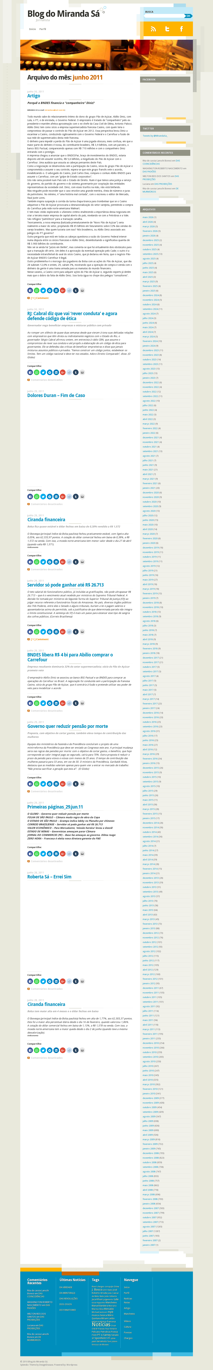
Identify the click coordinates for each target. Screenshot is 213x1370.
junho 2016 (148, 740)
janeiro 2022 (149, 433)
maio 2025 (148, 272)
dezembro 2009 (151, 1098)
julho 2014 (148, 846)
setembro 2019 (150, 561)
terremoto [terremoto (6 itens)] (102, 1341)
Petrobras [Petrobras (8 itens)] (106, 1331)
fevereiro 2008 (150, 1199)
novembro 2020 (151, 497)
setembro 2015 (150, 781)
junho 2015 (148, 795)
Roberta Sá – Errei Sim (49, 876)
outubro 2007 (149, 1217)
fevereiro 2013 (150, 924)
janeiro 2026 (149, 235)
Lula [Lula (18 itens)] (116, 1299)
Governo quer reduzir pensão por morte (67, 726)
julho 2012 (148, 956)
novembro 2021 (151, 442)
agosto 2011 (149, 1006)
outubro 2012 (149, 942)
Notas (127, 1302)
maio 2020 (148, 524)
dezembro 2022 (151, 382)
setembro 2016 (150, 726)
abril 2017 (148, 694)
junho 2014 (148, 850)
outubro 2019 (149, 556)
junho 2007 (148, 1235)
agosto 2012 (149, 951)
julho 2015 (148, 790)
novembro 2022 (151, 387)
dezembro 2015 (151, 768)
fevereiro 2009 (150, 1144)
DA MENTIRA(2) (67, 1293)
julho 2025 (148, 263)
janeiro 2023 (149, 378)
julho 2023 (148, 373)
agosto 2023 (149, 368)
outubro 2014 (149, 832)
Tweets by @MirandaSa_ (155, 135)
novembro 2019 (151, 552)
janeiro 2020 (149, 543)
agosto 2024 (149, 313)
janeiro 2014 (149, 873)
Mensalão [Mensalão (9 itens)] (109, 1309)
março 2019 (149, 589)
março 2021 (149, 478)
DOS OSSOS (66, 1304)
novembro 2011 (151, 992)
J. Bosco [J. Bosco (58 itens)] (97, 1289)
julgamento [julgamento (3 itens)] (108, 1299)
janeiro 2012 (149, 983)
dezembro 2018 (151, 602)
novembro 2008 (151, 1157)
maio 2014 (148, 855)
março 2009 (149, 1139)
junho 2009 (148, 1125)
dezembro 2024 (151, 295)
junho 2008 (148, 1180)
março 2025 (149, 281)
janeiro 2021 (149, 488)
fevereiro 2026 (150, 231)
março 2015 (149, 809)
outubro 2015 (149, 777)
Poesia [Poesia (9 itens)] (114, 1331)
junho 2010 (148, 1070)
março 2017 (149, 699)
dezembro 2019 (151, 547)
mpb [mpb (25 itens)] (110, 1312)
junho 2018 (148, 630)
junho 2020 (148, 520)
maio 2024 (148, 327)
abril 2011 (148, 1024)
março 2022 (149, 423)
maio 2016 (148, 745)
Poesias (128, 1332)
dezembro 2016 (151, 712)
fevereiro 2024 (150, 341)
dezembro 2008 (151, 1153)
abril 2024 (148, 332)
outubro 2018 (149, 612)
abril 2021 (148, 474)
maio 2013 (148, 910)
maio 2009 (148, 1130)
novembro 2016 (151, 717)
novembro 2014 (151, 827)
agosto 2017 (149, 676)
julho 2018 (148, 625)
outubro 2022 (149, 391)
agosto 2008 (149, 1171)
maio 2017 (148, 690)
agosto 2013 (149, 896)
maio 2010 (148, 1075)
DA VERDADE (66, 1287)
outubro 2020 (149, 501)
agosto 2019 (149, 566)
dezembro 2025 (151, 240)
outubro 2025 (149, 249)
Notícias (128, 1298)
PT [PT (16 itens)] (98, 1334)
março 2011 (149, 1029)
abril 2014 (148, 859)
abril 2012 (148, 969)
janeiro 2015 (149, 818)
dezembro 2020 (151, 492)
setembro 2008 (150, 1167)
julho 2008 (148, 1176)
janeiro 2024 (149, 345)
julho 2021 (148, 460)
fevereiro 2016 (150, 758)
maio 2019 (148, 579)
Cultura (127, 1327)
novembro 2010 (151, 1047)
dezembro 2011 (151, 988)
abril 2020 (148, 529)
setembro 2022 (150, 396)
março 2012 (149, 974)
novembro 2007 (151, 1213)
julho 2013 (148, 901)
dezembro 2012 (151, 933)
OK (188, 15)
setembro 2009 (150, 1112)
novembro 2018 (151, 607)
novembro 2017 (151, 662)
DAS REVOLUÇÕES (69, 1298)
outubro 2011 (149, 997)
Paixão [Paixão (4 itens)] (101, 1329)
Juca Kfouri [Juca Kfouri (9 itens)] (97, 1299)
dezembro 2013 (151, 878)
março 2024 (149, 336)
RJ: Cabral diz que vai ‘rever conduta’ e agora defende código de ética (72, 316)
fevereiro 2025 (150, 286)
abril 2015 (148, 804)
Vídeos (127, 1321)
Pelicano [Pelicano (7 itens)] (96, 1332)
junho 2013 (148, 905)
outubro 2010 (149, 1052)
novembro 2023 (151, 355)
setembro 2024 (150, 309)
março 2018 (149, 644)
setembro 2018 (150, 616)
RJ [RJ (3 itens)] (102, 1335)
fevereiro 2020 (150, 538)
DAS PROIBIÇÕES (163, 184)
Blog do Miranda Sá (63, 13)
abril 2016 (148, 749)
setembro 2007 (150, 1222)
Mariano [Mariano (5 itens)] (113, 1306)
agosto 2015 (149, 786)
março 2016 (149, 754)
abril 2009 (148, 1135)
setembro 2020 (150, 506)
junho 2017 (148, 685)
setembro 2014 (150, 836)
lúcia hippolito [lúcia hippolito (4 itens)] (98, 1303)
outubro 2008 (149, 1162)
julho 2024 (148, 318)
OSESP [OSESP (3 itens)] (95, 1329)
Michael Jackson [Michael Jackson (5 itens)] (99, 1312)
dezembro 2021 (151, 437)
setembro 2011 (150, 1002)
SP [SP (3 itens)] (93, 1338)
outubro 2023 (149, 359)
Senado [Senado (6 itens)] (115, 1335)
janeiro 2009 (149, 1148)
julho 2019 (148, 570)
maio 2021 (148, 469)
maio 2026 (148, 217)
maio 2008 (148, 1185)
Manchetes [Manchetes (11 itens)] (111, 1302)
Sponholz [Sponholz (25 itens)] (100, 1338)
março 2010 (149, 1084)
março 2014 (149, 864)
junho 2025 (148, 267)
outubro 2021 (149, 446)
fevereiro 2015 (150, 813)
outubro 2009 (149, 1107)
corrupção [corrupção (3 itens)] (109, 1286)
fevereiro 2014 (150, 868)
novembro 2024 (151, 300)
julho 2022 (148, 405)
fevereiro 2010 (150, 1089)
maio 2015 (148, 800)
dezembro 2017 (151, 657)
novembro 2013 (151, 882)
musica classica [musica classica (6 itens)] (99, 1315)
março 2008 (149, 1194)
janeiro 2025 (149, 290)
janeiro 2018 (149, 653)
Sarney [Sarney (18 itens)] (107, 1334)
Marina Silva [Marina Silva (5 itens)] (98, 1309)
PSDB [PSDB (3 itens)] (94, 1335)
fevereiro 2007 (150, 1240)
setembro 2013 (150, 891)
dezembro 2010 (151, 1043)
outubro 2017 (149, 667)
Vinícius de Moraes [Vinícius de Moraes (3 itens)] (100, 1345)
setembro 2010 (150, 1057)
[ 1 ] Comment (40, 298)
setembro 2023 (150, 364)
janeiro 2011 (149, 1038)
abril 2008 (148, 1190)
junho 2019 (148, 575)
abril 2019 (148, 584)
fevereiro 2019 (150, 593)
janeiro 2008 (149, 1203)
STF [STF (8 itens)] (108, 1338)
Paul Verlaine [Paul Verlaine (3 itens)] (111, 1329)
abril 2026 (148, 222)
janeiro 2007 (149, 1245)
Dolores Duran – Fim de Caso (56, 395)
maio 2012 (148, 965)
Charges (128, 1338)
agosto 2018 (149, 621)
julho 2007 (148, 1231)
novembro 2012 (151, 937)
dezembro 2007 (151, 1208)
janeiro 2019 (149, 598)
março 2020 (149, 534)
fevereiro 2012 (150, 979)
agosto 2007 (149, 1226)
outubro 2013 (149, 887)
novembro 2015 (151, 772)
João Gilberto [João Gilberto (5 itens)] (111, 1296)
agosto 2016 (149, 731)
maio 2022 (148, 414)
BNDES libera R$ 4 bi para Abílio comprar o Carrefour (70, 657)
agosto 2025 (149, 258)
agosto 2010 (149, 1061)
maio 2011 (148, 1020)
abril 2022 (148, 419)
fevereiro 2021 (150, 483)
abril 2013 (148, 914)
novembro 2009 (151, 1102)
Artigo (33, 95)
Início (32, 29)
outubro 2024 (149, 304)
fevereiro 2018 (150, 648)
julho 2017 (148, 680)
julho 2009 (148, 1121)
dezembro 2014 (151, 823)
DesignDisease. (46, 1365)
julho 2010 (148, 1066)
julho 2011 (148, 1011)
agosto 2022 (149, 400)
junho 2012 (148, 960)
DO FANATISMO (68, 1310)
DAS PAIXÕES (149, 171)
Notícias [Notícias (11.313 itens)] (101, 1324)
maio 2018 (148, 634)
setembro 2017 (150, 671)
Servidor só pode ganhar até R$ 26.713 (65, 585)
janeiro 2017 (149, 708)
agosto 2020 (149, 511)
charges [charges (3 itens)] (100, 1286)
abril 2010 (148, 1079)
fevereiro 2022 (150, 428)
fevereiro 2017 (150, 703)
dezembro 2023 (151, 350)
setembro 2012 (150, 946)
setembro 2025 (150, 254)
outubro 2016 (149, 722)
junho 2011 (148, 1015)
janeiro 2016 (149, 763)
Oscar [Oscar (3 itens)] (113, 1325)
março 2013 (149, 919)
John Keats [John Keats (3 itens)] (107, 1290)
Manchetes (129, 1313)
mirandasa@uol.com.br (54, 110)
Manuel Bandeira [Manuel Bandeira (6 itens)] (100, 1306)
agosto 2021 (149, 456)
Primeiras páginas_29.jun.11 (55, 807)
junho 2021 (148, 465)
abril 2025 (148, 277)
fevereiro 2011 (150, 1034)
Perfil (42, 29)
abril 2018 (148, 639)
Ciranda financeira (46, 519)
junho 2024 (148, 323)
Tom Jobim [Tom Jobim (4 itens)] (112, 1341)
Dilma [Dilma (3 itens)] (116, 1286)
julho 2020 (148, 515)
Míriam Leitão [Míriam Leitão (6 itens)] (108, 1318)
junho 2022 (148, 410)
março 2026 (149, 226)
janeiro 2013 (149, 928)
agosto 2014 (149, 841)
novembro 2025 (151, 245)
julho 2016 (148, 735)
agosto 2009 (149, 1116)
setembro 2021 (150, 451)
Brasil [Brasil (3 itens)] (94, 1286)
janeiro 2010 (149, 1093)
